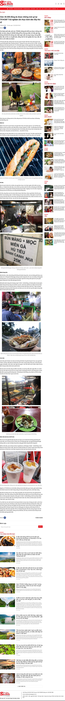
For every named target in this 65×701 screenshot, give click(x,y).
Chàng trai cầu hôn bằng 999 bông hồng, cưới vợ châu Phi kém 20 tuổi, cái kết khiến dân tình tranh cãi (59, 227)
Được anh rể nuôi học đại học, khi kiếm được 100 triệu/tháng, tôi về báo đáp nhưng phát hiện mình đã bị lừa (59, 121)
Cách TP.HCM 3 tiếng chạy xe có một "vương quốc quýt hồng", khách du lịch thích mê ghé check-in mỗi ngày (28, 585)
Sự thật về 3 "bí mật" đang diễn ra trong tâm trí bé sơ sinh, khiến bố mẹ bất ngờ (59, 42)
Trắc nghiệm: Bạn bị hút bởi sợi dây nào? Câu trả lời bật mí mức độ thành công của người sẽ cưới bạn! (59, 234)
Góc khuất (33, 8)
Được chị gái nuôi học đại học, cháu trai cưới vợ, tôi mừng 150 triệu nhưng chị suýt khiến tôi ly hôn (59, 88)
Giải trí (45, 8)
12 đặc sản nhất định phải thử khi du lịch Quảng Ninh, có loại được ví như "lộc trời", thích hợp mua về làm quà (29, 569)
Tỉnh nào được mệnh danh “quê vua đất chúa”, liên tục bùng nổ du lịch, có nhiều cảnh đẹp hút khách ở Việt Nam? (29, 631)
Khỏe (37, 8)
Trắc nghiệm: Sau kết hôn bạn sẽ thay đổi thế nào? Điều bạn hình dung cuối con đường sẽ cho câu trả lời (59, 220)
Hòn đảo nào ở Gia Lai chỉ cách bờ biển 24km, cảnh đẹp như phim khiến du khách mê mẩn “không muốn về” (29, 554)
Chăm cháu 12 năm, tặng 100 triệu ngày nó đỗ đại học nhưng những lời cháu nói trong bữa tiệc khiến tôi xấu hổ (59, 102)
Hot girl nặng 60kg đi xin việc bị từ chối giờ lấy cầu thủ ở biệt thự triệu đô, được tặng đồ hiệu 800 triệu (59, 194)
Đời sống (11, 8)
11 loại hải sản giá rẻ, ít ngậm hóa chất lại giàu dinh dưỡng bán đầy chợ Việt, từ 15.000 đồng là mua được (59, 154)
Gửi (40, 526)
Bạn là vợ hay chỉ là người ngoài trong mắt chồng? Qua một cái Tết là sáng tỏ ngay (59, 95)
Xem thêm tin (22, 686)
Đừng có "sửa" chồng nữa (59, 60)
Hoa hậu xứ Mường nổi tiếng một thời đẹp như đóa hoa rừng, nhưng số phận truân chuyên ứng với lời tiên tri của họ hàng (59, 187)
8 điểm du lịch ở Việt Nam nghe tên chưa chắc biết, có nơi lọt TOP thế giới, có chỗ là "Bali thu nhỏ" (29, 599)
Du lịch (2, 12)
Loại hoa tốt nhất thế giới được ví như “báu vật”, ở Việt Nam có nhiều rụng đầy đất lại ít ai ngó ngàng (59, 175)
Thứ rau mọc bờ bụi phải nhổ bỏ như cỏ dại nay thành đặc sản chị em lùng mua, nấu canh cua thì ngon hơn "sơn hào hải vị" (29, 646)
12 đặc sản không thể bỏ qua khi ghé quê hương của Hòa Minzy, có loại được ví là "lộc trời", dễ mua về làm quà (28, 538)
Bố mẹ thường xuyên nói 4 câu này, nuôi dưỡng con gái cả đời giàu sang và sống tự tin (59, 22)
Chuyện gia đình (26, 8)
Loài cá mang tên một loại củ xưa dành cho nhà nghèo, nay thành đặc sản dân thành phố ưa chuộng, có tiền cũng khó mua (29, 675)
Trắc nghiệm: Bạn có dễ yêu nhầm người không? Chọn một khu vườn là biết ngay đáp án (59, 241)
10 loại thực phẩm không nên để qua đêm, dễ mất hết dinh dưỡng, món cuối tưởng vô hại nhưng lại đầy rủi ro (59, 161)
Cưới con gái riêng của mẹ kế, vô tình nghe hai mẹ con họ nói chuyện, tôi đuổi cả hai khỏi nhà (59, 109)
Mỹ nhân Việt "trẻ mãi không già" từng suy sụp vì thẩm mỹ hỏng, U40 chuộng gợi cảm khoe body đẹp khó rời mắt (59, 209)
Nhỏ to (50, 8)
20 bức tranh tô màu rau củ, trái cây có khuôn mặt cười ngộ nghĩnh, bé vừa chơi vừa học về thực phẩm (59, 36)
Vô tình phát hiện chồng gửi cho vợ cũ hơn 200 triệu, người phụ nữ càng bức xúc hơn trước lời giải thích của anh (59, 143)
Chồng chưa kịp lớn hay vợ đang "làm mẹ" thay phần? (59, 68)
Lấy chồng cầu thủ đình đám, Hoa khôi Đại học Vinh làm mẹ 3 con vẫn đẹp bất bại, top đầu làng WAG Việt (59, 201)
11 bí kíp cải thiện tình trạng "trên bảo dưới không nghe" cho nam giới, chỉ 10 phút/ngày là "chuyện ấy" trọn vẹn (59, 168)
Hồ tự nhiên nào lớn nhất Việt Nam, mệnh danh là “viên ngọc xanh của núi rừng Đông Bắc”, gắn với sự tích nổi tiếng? (29, 616)
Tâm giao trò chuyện (18, 8)
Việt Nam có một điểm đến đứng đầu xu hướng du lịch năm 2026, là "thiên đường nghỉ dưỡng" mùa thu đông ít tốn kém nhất (29, 661)
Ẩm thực (54, 8)
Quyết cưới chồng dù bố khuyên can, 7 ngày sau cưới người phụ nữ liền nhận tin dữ (58, 128)
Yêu (42, 8)
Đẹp (40, 8)
